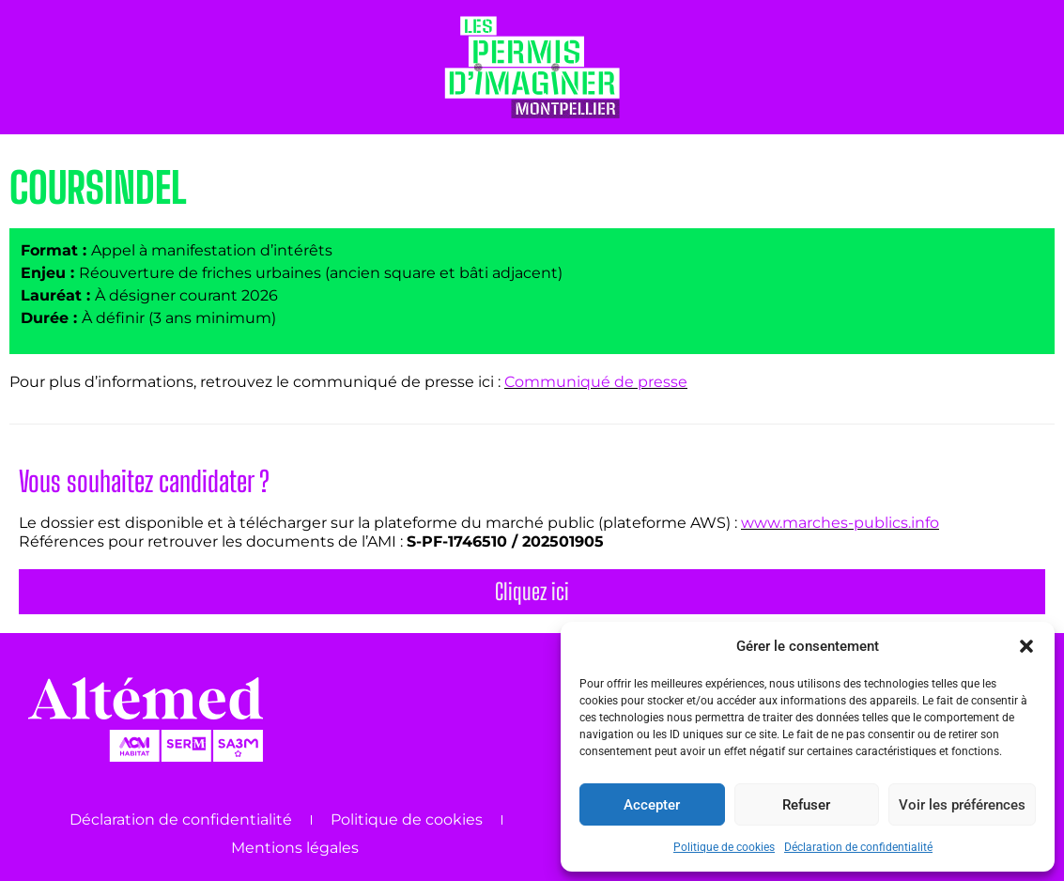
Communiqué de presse (595, 382)
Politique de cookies (724, 847)
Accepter (652, 804)
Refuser (806, 804)
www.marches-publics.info (840, 523)
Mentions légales (295, 848)
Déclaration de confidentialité (858, 847)
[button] (1026, 646)
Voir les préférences (962, 804)
